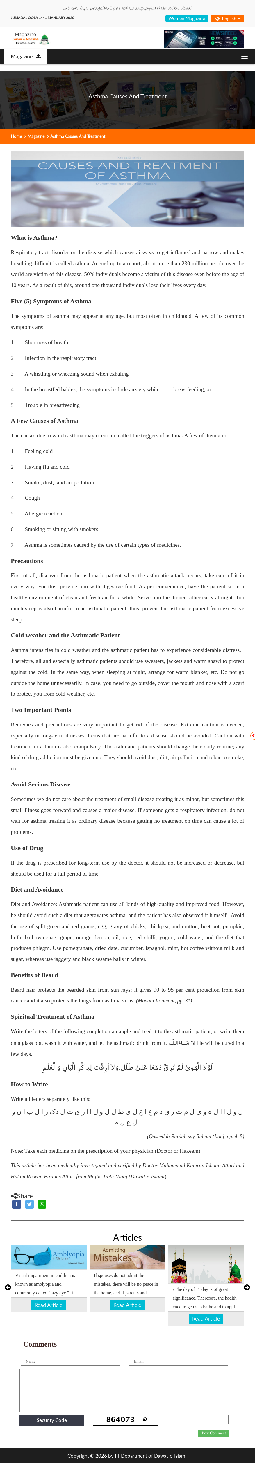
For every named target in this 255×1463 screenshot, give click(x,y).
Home (16, 136)
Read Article (49, 1305)
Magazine (26, 56)
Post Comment (214, 1433)
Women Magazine (186, 18)
